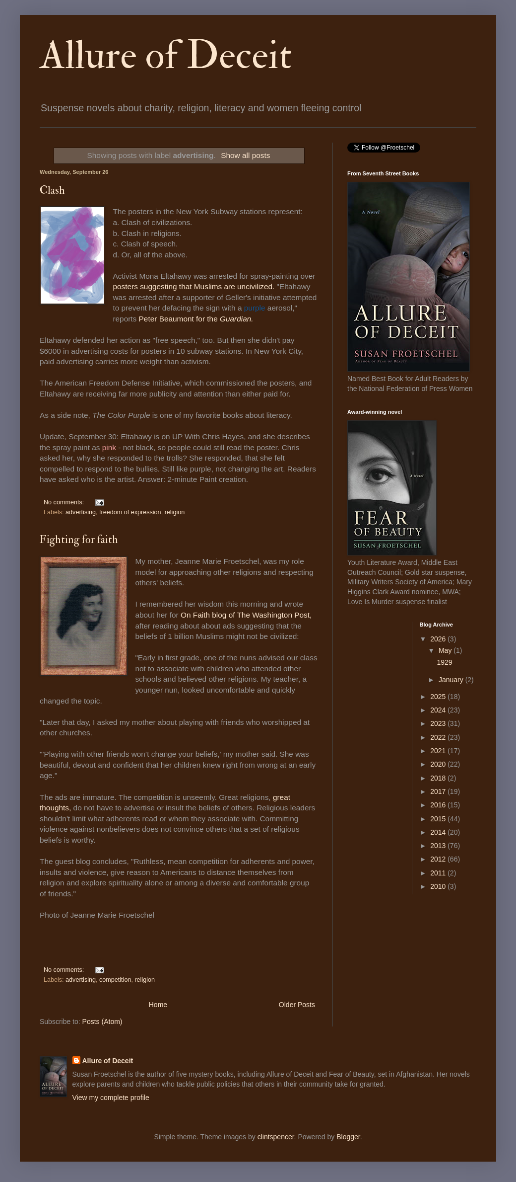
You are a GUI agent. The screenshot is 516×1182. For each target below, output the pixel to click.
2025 (439, 697)
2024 (439, 710)
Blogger (348, 1137)
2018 (439, 778)
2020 (439, 764)
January (452, 680)
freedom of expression (130, 512)
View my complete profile (110, 1098)
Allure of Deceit (166, 55)
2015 (439, 819)
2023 (439, 723)
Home (158, 1005)
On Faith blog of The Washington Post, (246, 615)
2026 (439, 639)
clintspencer (276, 1137)
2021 (439, 751)
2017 (439, 791)
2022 (439, 737)
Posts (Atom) (102, 1021)
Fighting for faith (79, 540)
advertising (80, 512)
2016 (439, 805)
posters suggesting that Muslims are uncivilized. (193, 286)
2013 (439, 846)
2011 (439, 873)
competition (115, 979)
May (446, 650)
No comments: (65, 502)
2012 (439, 859)
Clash (52, 190)
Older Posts (297, 1005)
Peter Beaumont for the (197, 319)
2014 (439, 832)
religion (175, 512)
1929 (444, 662)
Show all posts (245, 155)
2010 (439, 886)
